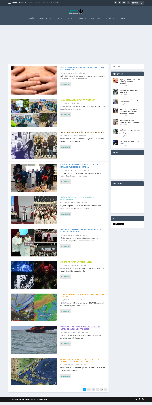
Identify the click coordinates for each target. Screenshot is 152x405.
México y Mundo (45, 22)
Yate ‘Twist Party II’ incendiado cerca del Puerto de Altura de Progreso (80, 331)
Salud (75, 76)
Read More (65, 88)
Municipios (71, 336)
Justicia (59, 22)
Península (71, 303)
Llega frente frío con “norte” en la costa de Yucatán (82, 299)
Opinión (122, 22)
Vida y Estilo (95, 22)
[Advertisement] (76, 44)
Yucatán (30, 22)
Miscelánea (109, 22)
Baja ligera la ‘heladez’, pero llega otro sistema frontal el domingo (79, 363)
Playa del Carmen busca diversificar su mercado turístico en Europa (79, 169)
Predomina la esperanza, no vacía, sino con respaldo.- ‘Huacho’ (81, 234)
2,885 (101, 394)
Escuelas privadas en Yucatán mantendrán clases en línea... (41, 3)
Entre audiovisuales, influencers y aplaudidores (77, 201)
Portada (70, 76)
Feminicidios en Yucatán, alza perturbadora (82, 136)
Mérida (70, 107)
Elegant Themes (23, 403)
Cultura (82, 22)
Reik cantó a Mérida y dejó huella (76, 265)
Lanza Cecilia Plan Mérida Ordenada (77, 103)
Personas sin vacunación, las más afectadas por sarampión (82, 72)
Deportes (70, 22)
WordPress (43, 403)
